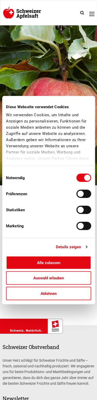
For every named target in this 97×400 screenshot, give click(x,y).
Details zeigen (68, 247)
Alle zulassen (48, 262)
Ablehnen (49, 293)
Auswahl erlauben (48, 278)
